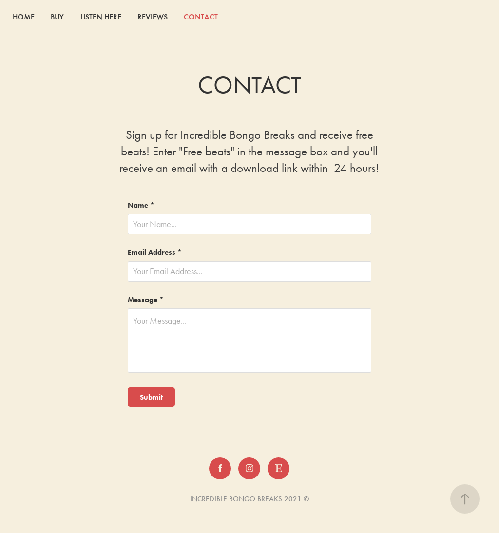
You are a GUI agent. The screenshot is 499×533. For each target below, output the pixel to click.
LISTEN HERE (100, 16)
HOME (24, 16)
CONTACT (201, 16)
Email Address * (155, 252)
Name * (141, 205)
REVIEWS (152, 16)
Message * (146, 300)
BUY (57, 16)
